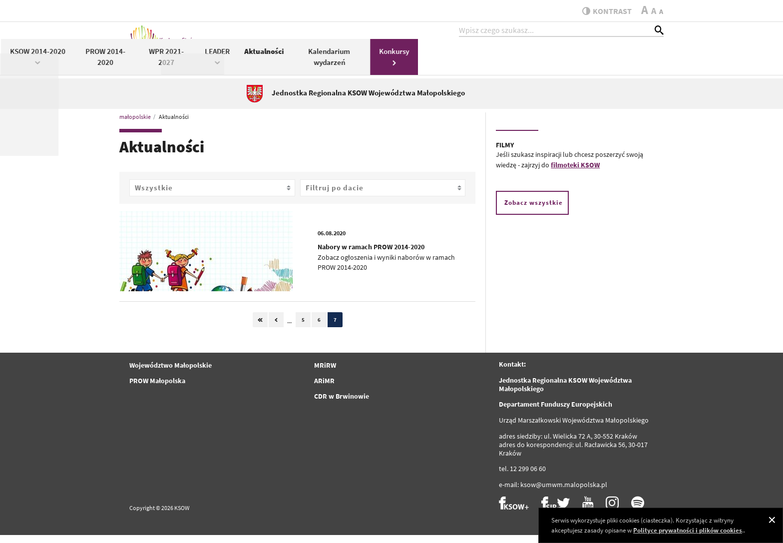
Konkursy (640, 63)
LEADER (462, 63)
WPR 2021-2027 (411, 63)
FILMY (505, 153)
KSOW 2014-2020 (283, 63)
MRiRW (325, 373)
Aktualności (509, 58)
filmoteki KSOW (575, 173)
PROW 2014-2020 (351, 63)
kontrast (603, 11)
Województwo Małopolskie (170, 373)
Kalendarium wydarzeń (575, 63)
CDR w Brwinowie (341, 404)
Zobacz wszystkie (533, 211)
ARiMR (324, 389)
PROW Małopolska (157, 389)
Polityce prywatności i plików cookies (687, 530)
